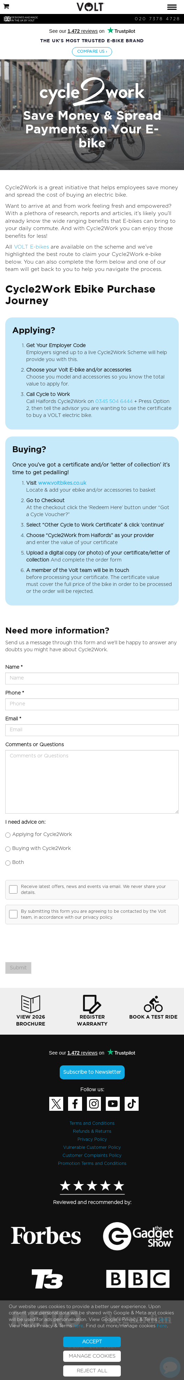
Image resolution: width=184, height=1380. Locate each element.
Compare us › (92, 51)
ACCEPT (92, 1341)
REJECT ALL (92, 1370)
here (164, 1319)
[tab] (92, 7)
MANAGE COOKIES (92, 1356)
